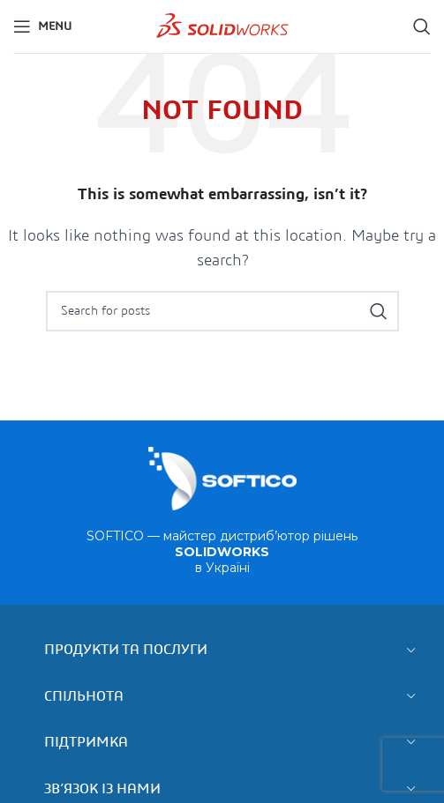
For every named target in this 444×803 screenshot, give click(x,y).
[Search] (422, 26)
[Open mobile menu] (42, 26)
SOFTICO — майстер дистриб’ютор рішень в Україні (222, 552)
